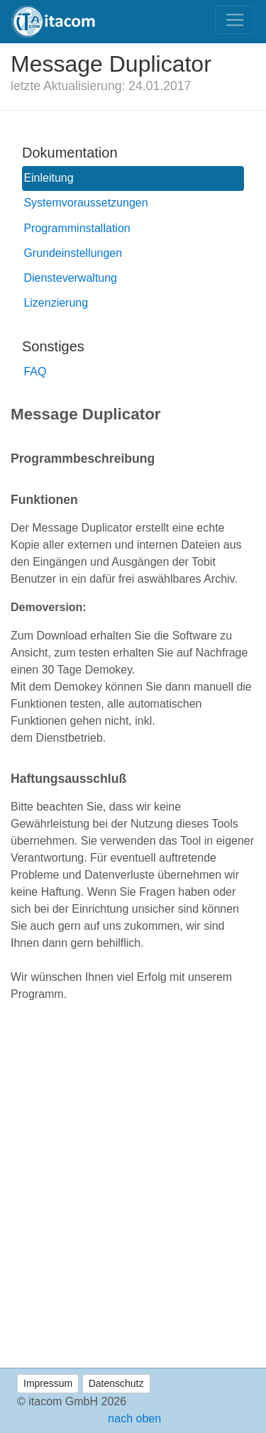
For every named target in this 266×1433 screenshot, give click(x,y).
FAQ (34, 372)
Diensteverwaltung (70, 278)
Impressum (47, 1383)
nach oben (133, 1418)
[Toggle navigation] (235, 20)
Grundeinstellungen (72, 253)
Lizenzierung (55, 303)
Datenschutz (116, 1383)
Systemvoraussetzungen (85, 203)
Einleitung (48, 178)
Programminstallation (76, 228)
